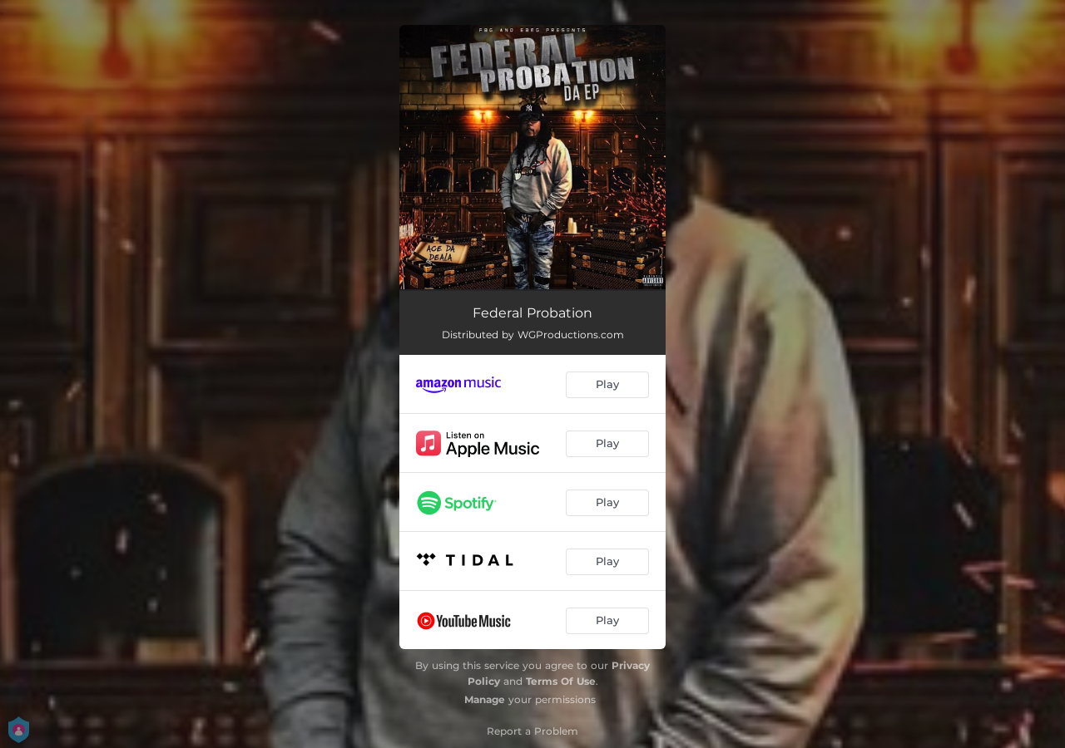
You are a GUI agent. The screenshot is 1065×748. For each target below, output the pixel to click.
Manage (484, 699)
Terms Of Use (561, 681)
